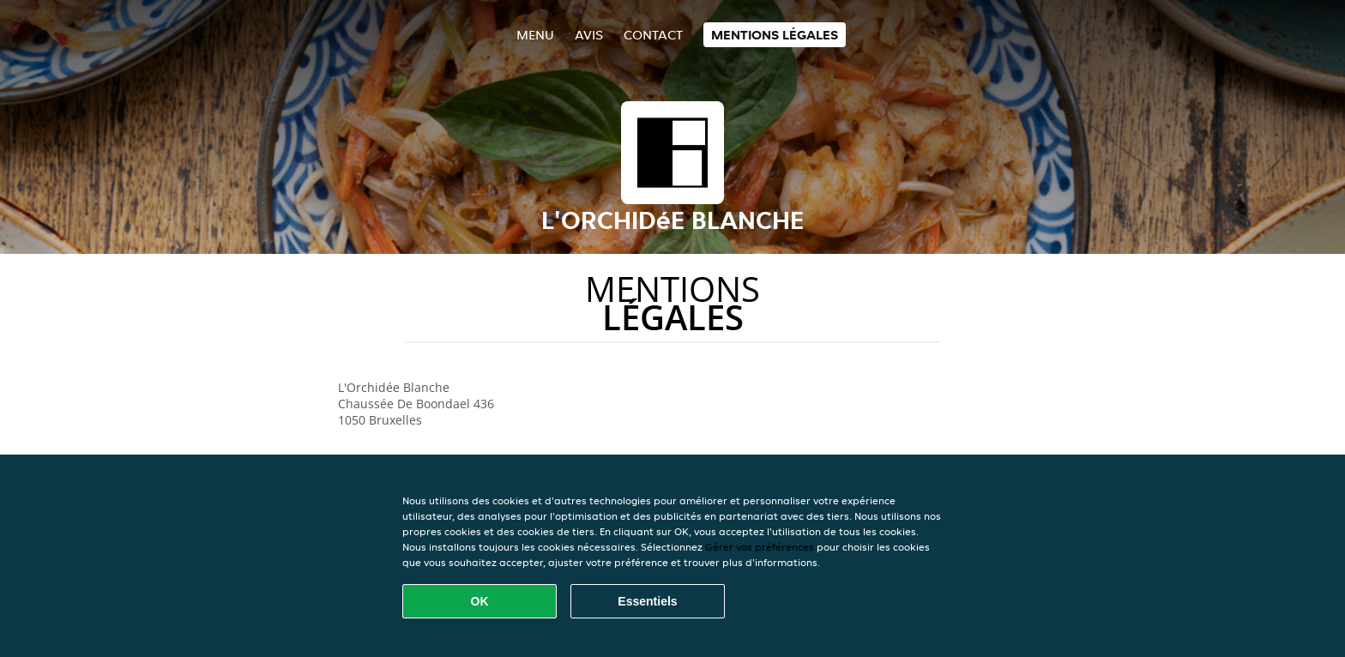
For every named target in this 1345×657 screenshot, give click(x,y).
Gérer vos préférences (759, 546)
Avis (589, 35)
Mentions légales (774, 35)
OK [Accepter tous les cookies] (480, 601)
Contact (653, 35)
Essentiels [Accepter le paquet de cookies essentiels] (647, 601)
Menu (535, 35)
